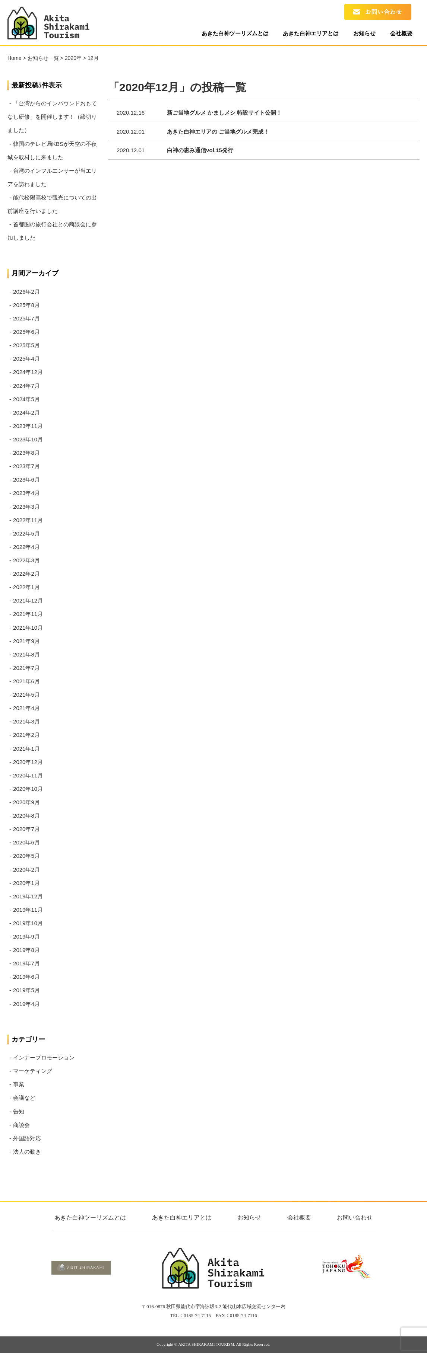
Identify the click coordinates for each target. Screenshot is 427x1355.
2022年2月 (26, 574)
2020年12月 (28, 762)
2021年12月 (28, 600)
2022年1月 (26, 587)
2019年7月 (26, 963)
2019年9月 (26, 936)
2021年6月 (26, 681)
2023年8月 (26, 453)
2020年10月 (28, 789)
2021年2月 (26, 735)
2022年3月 (26, 560)
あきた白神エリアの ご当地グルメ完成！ (218, 131)
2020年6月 (26, 842)
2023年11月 (28, 426)
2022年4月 (26, 547)
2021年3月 (26, 721)
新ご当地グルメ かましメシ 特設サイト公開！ (224, 112)
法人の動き (27, 1151)
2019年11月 (28, 910)
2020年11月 (28, 775)
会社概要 (400, 34)
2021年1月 (26, 748)
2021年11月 (28, 614)
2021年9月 (26, 641)
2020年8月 (26, 815)
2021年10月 (28, 627)
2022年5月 (26, 533)
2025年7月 (26, 318)
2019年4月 (26, 1004)
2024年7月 (26, 386)
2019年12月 (28, 896)
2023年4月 (26, 493)
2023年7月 (26, 466)
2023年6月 (26, 479)
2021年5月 (26, 694)
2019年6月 (26, 977)
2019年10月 (28, 923)
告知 (18, 1111)
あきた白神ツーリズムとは (226, 34)
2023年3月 (26, 507)
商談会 (21, 1125)
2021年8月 (26, 654)
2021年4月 (26, 708)
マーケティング (32, 1071)
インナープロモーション (44, 1057)
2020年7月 (26, 829)
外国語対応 (27, 1138)
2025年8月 (26, 305)
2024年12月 (28, 372)
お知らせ (360, 34)
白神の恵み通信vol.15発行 (200, 150)
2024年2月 (26, 412)
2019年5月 (26, 990)
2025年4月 (26, 358)
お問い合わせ (355, 1217)
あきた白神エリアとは (305, 34)
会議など (24, 1097)
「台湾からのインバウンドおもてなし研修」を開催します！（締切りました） (52, 116)
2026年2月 (26, 291)
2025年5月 (26, 345)
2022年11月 (28, 520)
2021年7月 (26, 668)
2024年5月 (26, 399)
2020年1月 (26, 883)
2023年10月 (28, 439)
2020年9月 (26, 802)
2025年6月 (26, 332)
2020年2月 (26, 869)
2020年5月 (26, 856)
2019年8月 (26, 950)
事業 (18, 1084)
